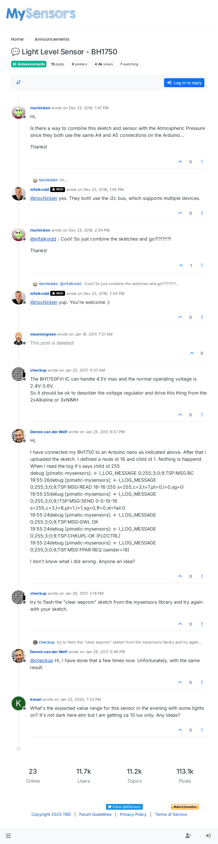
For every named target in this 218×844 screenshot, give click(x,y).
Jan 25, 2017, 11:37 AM (85, 370)
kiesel (36, 699)
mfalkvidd (39, 189)
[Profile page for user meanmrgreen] (19, 338)
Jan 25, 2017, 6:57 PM (105, 431)
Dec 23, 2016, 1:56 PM (104, 189)
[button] (8, 836)
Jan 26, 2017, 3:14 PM (84, 593)
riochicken (40, 107)
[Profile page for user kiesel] (19, 703)
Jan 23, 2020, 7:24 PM (80, 699)
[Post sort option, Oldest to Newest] (19, 82)
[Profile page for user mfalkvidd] (19, 193)
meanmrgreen (43, 334)
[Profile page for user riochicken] (19, 112)
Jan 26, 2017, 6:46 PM (105, 651)
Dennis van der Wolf (48, 431)
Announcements (28, 64)
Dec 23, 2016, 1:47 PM (89, 107)
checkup (38, 370)
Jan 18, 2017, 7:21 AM (94, 334)
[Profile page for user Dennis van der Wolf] (19, 436)
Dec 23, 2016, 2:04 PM (89, 230)
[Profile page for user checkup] (19, 374)
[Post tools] (202, 161)
